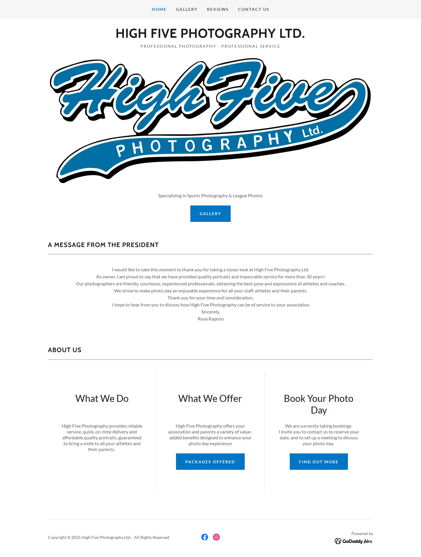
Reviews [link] (218, 9)
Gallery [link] (187, 9)
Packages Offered (210, 461)
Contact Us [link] (253, 9)
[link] (210, 36)
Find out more (319, 461)
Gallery (210, 213)
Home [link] (159, 9)
